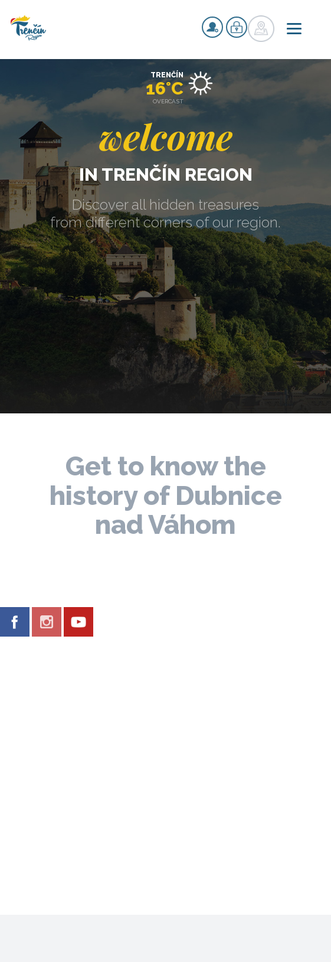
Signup (212, 27)
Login (236, 27)
